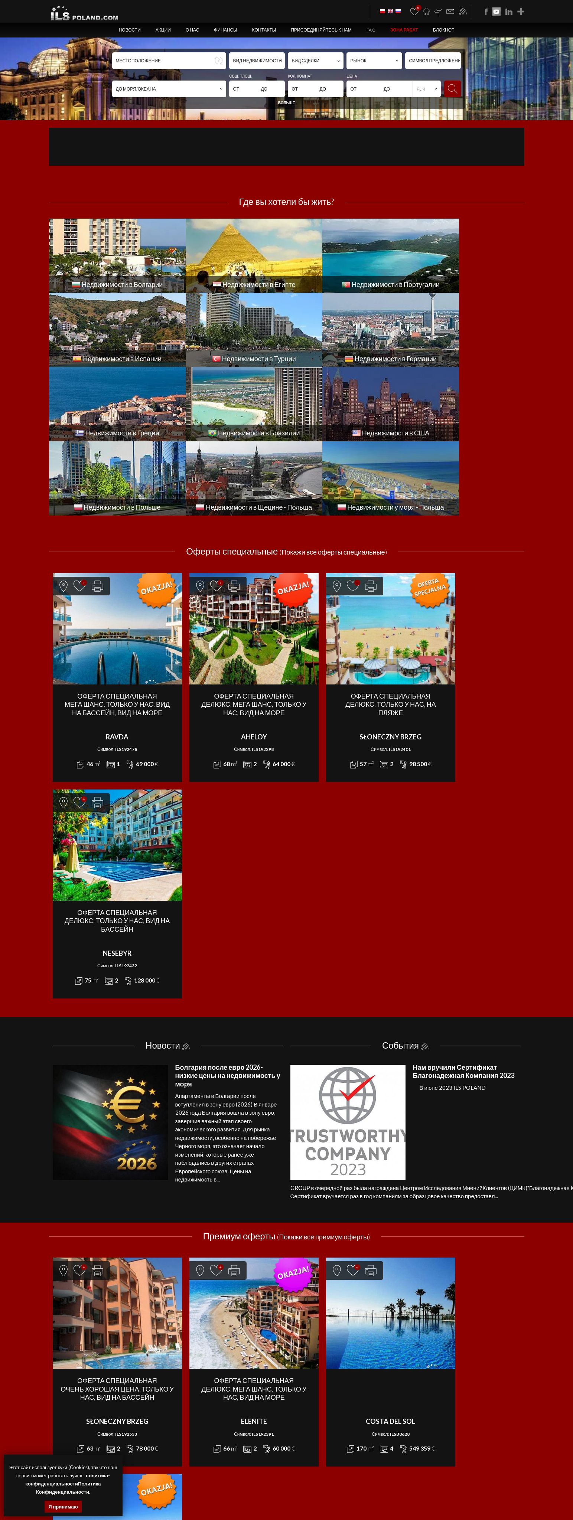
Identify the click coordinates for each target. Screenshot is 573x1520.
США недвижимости (467, 1500)
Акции (163, 30)
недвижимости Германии (320, 1500)
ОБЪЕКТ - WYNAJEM (307, 1343)
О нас (192, 30)
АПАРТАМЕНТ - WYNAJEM (314, 1301)
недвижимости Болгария (340, 1491)
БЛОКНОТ (443, 30)
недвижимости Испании (219, 1500)
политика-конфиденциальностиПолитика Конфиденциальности (68, 1483)
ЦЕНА (351, 76)
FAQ (371, 30)
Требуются (400, 1222)
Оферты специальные (286, 476)
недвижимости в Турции (269, 1500)
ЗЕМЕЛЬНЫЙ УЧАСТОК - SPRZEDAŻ (205, 1318)
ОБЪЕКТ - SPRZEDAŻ (189, 1343)
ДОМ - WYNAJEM (303, 1309)
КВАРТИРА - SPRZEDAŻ (192, 1326)
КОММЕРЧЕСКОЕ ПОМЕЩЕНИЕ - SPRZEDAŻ (214, 1334)
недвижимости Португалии (166, 1500)
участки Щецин (297, 1491)
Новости (130, 30)
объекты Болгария (503, 1491)
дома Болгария (422, 1491)
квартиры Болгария (386, 1491)
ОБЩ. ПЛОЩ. (240, 76)
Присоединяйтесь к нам (321, 30)
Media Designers (505, 1428)
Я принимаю (63, 1507)
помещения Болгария (461, 1491)
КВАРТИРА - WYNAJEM (310, 1326)
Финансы (225, 30)
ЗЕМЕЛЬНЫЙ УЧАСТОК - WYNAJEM (323, 1318)
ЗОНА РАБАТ (404, 30)
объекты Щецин (265, 1491)
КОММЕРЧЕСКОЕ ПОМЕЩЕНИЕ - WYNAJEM (332, 1334)
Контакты (264, 30)
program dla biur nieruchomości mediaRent (481, 1419)
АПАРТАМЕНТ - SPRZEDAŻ (195, 1301)
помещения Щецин (227, 1491)
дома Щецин (194, 1491)
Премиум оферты (286, 945)
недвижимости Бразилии (419, 1500)
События (400, 754)
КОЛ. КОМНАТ (300, 76)
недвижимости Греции (370, 1500)
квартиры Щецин (163, 1491)
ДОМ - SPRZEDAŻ (185, 1309)
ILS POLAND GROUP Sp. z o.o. (142, 1419)
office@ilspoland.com (74, 1331)
